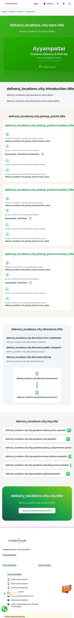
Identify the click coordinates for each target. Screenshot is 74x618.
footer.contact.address (19, 600)
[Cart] (64, 4)
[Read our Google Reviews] (10, 593)
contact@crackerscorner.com (22, 596)
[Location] (48, 4)
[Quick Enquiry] (66, 591)
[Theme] (69, 3)
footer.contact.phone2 (19, 583)
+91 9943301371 (17, 592)
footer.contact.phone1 (19, 579)
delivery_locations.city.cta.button (37, 510)
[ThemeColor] (58, 4)
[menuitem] (37, 4)
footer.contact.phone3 (19, 588)
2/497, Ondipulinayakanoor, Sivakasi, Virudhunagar (25, 605)
